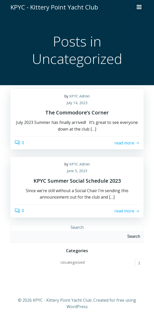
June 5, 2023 (77, 170)
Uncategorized (73, 262)
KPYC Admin (79, 96)
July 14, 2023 (77, 102)
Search (77, 227)
